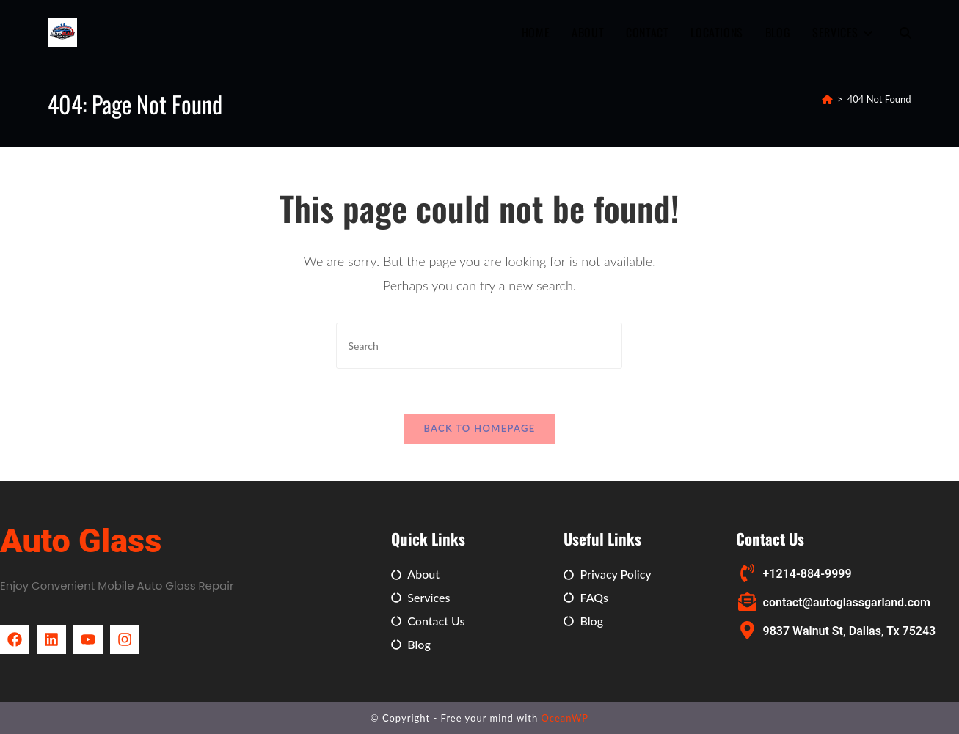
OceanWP (565, 718)
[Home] (827, 99)
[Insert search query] (479, 346)
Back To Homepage (479, 428)
